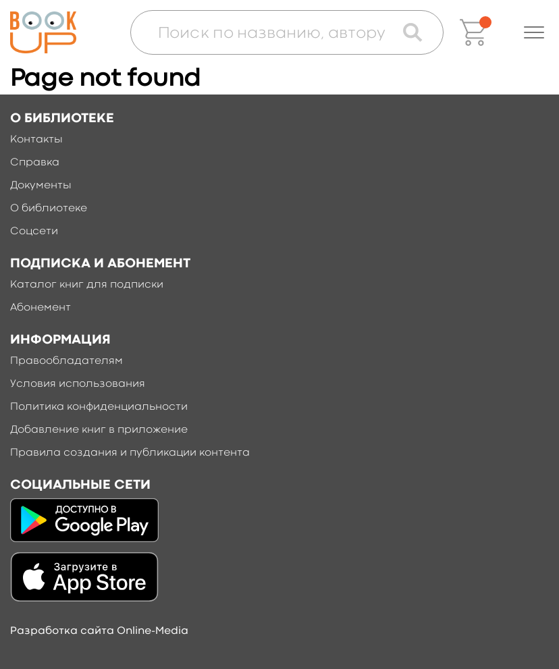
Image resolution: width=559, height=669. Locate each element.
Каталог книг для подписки (86, 285)
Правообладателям (66, 361)
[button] (534, 32)
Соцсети (34, 231)
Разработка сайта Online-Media (99, 631)
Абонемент (40, 308)
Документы (41, 185)
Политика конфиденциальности (99, 407)
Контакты (36, 139)
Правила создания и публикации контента (130, 453)
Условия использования (77, 384)
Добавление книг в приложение (99, 430)
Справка (34, 162)
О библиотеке (48, 208)
